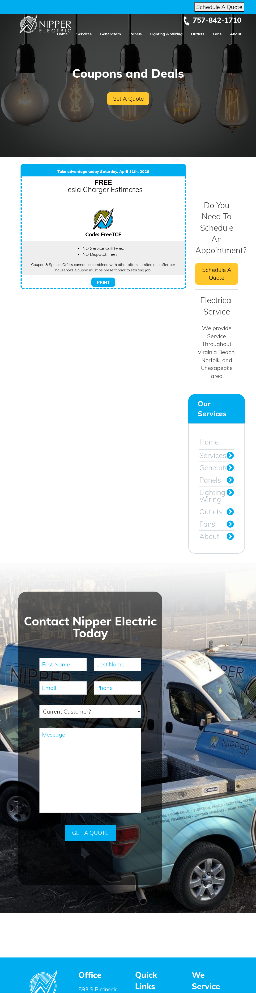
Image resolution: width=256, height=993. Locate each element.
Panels (135, 33)
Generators (110, 33)
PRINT (103, 282)
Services (84, 33)
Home (62, 33)
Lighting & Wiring (166, 33)
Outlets (197, 33)
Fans (217, 33)
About (235, 33)
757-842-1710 (212, 20)
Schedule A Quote (219, 6)
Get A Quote (128, 98)
